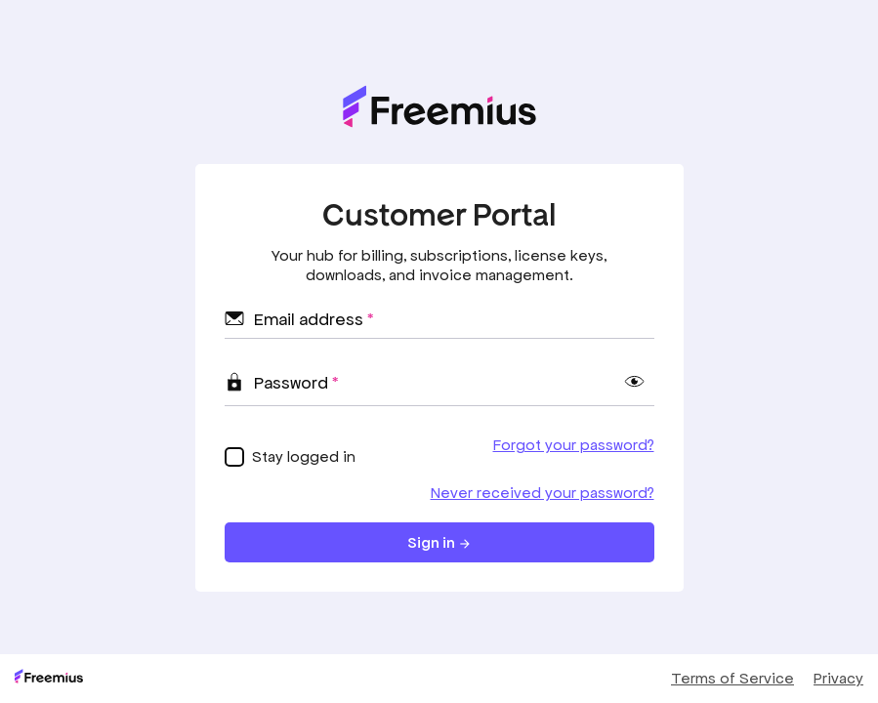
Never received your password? (542, 492)
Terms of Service (732, 678)
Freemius (49, 676)
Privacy (838, 678)
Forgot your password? (573, 444)
